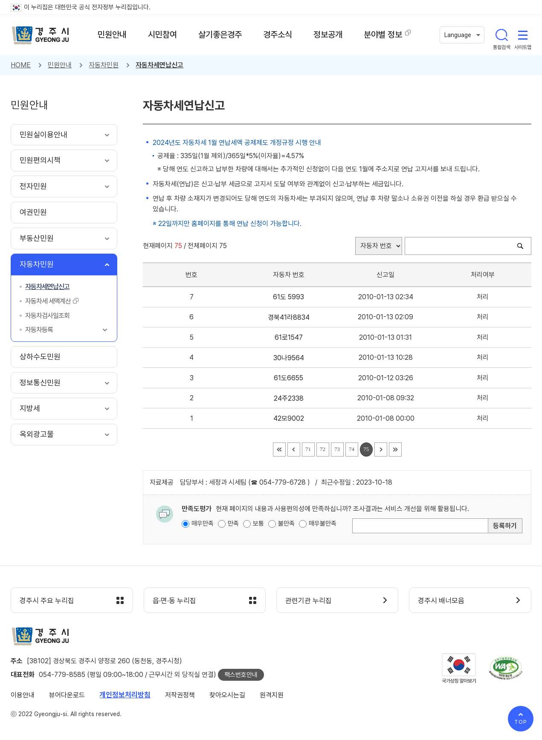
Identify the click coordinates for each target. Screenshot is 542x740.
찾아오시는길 (227, 695)
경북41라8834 (289, 317)
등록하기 (505, 526)
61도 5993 (288, 297)
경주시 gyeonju (40, 35)
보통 (258, 523)
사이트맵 (522, 34)
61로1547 (289, 337)
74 (351, 449)
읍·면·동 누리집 (174, 600)
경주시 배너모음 (441, 600)
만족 (233, 523)
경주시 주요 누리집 (47, 600)
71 (308, 449)
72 (322, 449)
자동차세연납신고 (159, 65)
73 (337, 449)
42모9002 (288, 418)
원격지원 (272, 695)
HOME (21, 65)
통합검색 (501, 34)
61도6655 (288, 378)
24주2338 (289, 398)
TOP (520, 722)
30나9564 (288, 358)
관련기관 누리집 (308, 600)
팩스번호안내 (241, 675)
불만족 (286, 523)
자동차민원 (104, 65)
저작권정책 (180, 695)
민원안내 (60, 65)
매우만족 (202, 523)
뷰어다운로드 (67, 695)
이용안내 (23, 695)
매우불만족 (322, 523)
